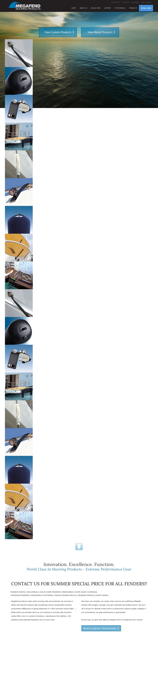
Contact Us (116, 2)
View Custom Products (57, 32)
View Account (146, 2)
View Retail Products (100, 32)
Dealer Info (95, 8)
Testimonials (120, 8)
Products (133, 8)
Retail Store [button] (146, 8)
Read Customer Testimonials (100, 628)
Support (107, 8)
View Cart (125, 2)
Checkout (135, 2)
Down (79, 546)
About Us (83, 8)
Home (73, 8)
